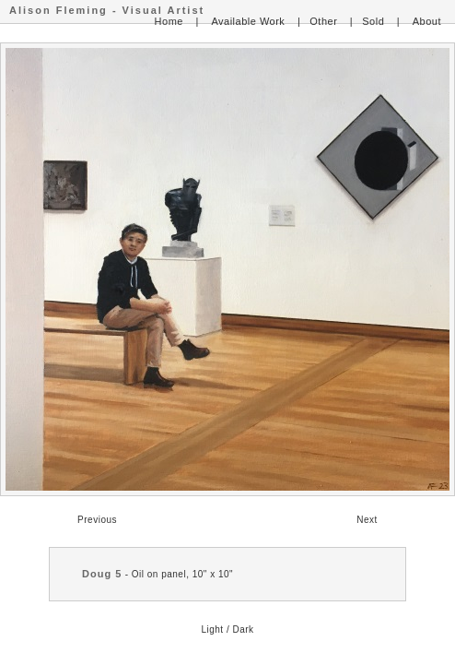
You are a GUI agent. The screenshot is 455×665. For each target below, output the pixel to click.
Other (323, 21)
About (427, 21)
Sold (373, 21)
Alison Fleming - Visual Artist (106, 10)
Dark (242, 629)
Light (212, 629)
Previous (97, 520)
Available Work (248, 21)
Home (169, 21)
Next (367, 520)
